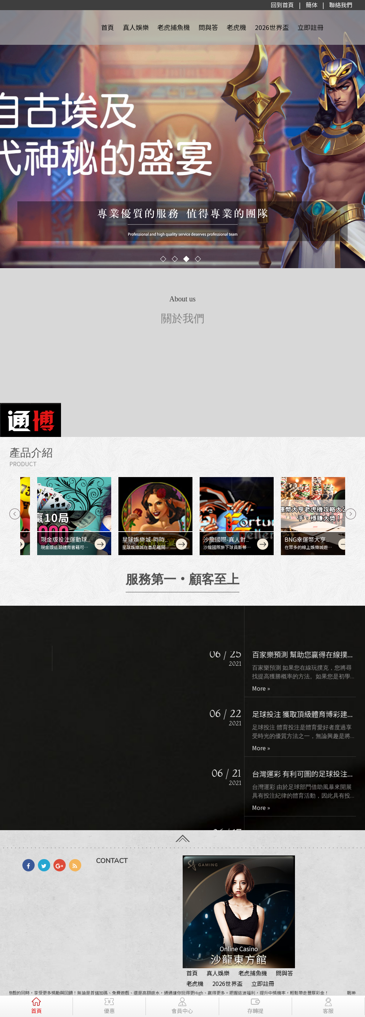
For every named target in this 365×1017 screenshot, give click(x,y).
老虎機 (236, 27)
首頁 (107, 27)
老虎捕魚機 (173, 27)
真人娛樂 (136, 27)
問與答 (208, 27)
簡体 (311, 4)
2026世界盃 (272, 27)
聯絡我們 (340, 4)
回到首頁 (282, 4)
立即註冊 (310, 27)
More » (267, 698)
